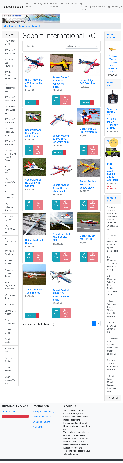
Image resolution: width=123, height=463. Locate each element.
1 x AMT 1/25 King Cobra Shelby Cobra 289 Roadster (112, 309)
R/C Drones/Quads (10, 241)
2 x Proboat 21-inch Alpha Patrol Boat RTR (112, 365)
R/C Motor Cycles (9, 218)
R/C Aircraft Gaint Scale (10, 99)
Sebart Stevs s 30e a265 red (33, 291)
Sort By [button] (30, 46)
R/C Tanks (9, 304)
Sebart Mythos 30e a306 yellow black (88, 184)
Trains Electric (8, 369)
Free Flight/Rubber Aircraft (10, 285)
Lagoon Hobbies (13, 6)
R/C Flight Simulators (10, 252)
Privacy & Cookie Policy (43, 411)
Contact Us (38, 427)
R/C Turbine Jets (10, 296)
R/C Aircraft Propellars (10, 121)
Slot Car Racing (8, 359)
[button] (97, 6)
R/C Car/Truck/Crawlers (10, 194)
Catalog (12, 26)
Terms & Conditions (42, 417)
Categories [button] (39, 3)
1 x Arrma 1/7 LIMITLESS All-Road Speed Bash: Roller (112, 243)
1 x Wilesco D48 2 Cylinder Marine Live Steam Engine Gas (112, 346)
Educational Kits (10, 350)
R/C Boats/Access (10, 229)
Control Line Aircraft (10, 312)
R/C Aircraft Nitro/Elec (10, 143)
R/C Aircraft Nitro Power (10, 52)
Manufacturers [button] (68, 3)
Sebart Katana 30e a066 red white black (33, 133)
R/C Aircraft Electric (10, 42)
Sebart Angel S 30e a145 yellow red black (60, 82)
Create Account (9, 411)
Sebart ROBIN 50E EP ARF (88, 237)
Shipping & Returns (41, 422)
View (30, 103)
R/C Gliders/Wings (10, 182)
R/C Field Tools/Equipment (10, 132)
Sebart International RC (29, 26)
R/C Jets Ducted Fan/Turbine (10, 75)
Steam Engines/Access (10, 380)
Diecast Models (8, 331)
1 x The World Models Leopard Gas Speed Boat (112, 384)
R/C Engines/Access (10, 169)
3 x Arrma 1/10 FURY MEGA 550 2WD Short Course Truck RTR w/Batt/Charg (112, 218)
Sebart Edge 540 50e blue (87, 82)
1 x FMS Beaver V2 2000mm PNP (111, 327)
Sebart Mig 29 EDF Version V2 (89, 130)
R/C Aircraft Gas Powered (10, 62)
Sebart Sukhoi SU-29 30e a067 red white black (60, 295)
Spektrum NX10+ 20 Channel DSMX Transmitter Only (112, 118)
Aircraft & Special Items (9, 273)
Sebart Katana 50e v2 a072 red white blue (60, 138)
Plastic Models (8, 340)
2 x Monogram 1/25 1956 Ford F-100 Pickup (112, 263)
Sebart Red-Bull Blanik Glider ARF (61, 237)
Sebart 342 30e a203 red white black (34, 83)
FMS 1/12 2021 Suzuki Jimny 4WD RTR (112, 172)
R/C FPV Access (8, 262)
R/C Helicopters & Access (10, 207)
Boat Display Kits (10, 322)
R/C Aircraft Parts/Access (10, 110)
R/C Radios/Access (10, 88)
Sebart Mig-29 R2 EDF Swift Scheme (33, 182)
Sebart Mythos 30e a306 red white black (60, 188)
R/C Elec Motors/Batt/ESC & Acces (10, 155)
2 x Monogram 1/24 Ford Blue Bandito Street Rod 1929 (112, 285)
